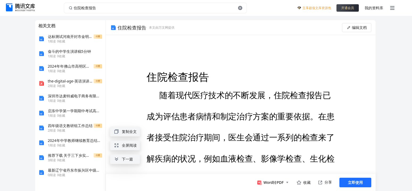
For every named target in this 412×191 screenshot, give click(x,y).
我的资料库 (374, 7)
